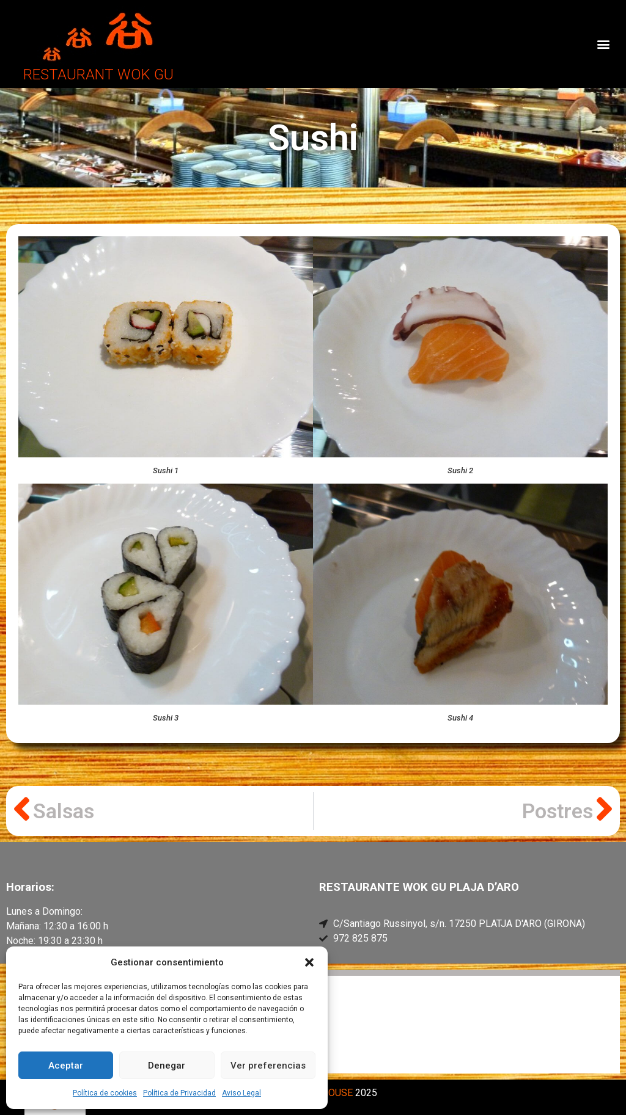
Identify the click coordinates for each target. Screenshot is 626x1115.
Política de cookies (105, 1093)
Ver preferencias (268, 1065)
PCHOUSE (331, 1093)
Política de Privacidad (179, 1093)
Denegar (166, 1065)
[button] (309, 962)
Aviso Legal (241, 1093)
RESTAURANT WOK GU (98, 74)
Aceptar (65, 1065)
